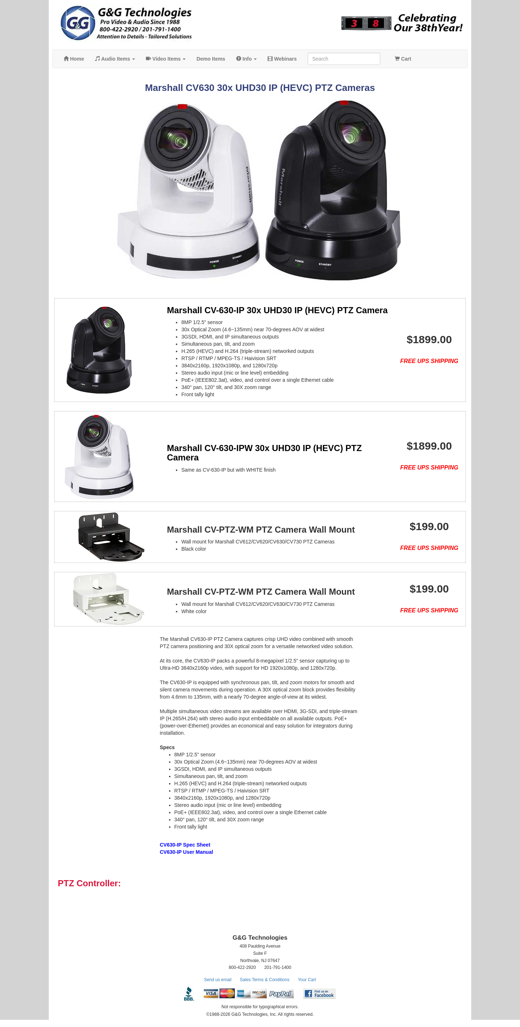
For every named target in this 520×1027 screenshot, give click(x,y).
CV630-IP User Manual (186, 859)
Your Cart (307, 986)
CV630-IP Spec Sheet (185, 852)
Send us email (217, 986)
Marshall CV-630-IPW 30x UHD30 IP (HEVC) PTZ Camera (254, 452)
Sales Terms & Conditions (264, 986)
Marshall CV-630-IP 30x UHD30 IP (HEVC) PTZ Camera (267, 310)
